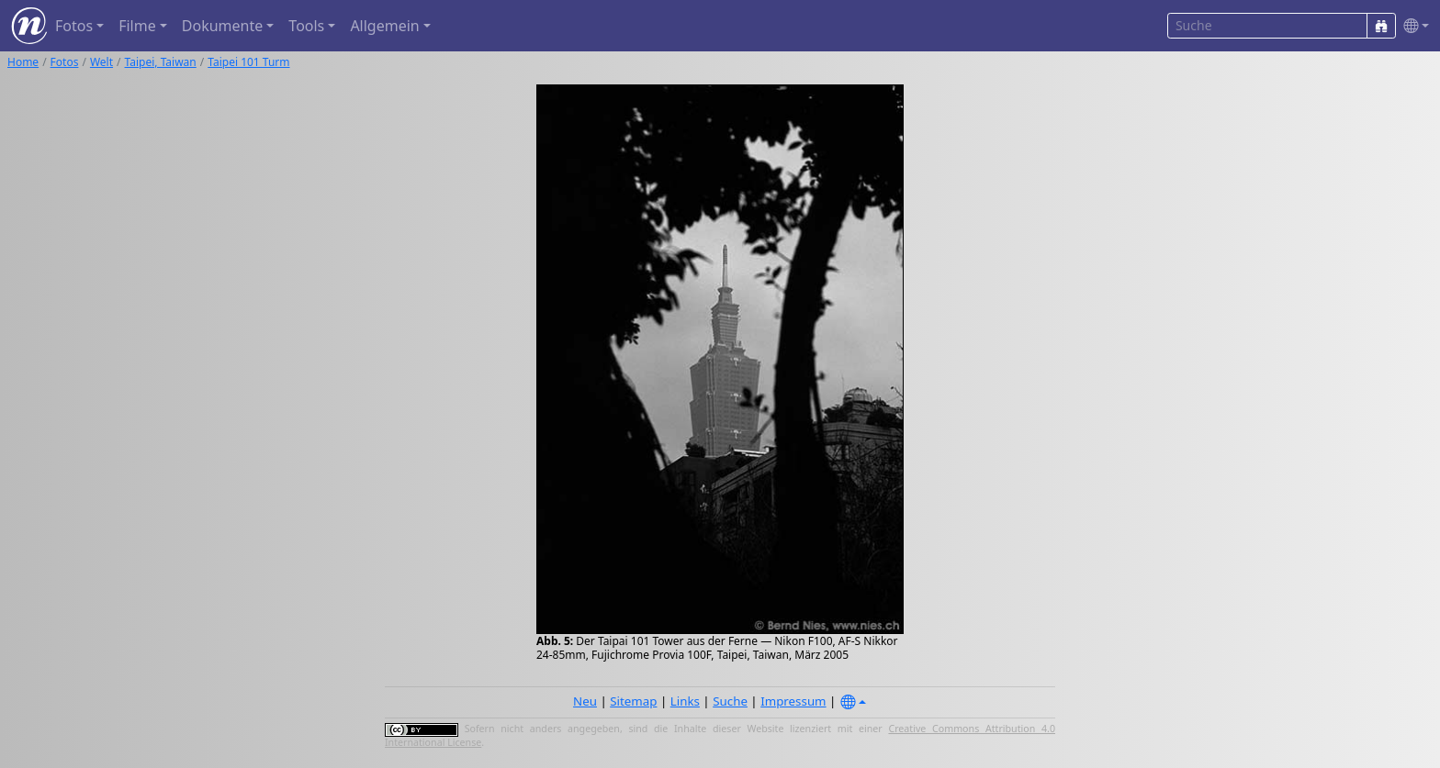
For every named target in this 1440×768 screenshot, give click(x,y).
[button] (1412, 26)
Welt (101, 62)
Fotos (65, 62)
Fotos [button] (74, 26)
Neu (585, 701)
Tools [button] (306, 26)
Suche (730, 701)
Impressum (793, 701)
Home (23, 62)
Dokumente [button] (222, 26)
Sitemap (633, 701)
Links (685, 701)
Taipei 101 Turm (248, 62)
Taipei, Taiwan (161, 62)
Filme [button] (137, 26)
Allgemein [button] (384, 26)
